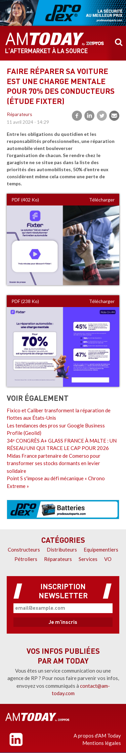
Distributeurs (62, 550)
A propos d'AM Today (97, 735)
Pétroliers (25, 559)
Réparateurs (19, 115)
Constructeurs (24, 550)
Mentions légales (101, 743)
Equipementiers (101, 550)
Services (88, 559)
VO (108, 559)
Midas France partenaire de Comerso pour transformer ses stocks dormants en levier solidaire (53, 463)
